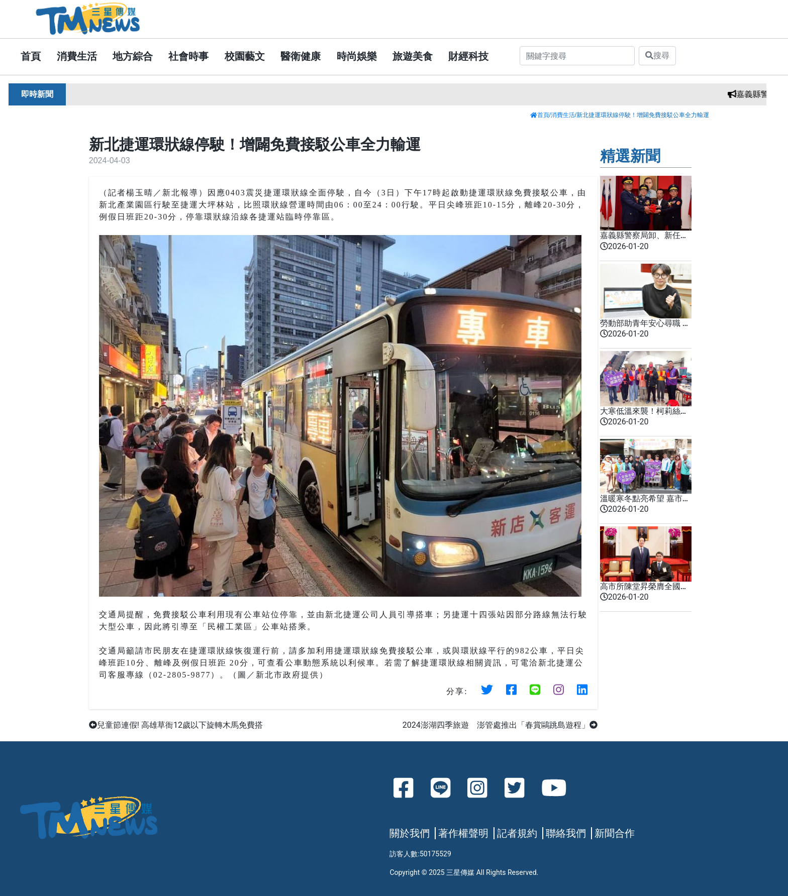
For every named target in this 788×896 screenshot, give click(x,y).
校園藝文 (245, 56)
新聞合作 (615, 833)
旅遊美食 (412, 56)
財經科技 (468, 56)
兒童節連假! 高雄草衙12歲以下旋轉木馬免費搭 (176, 725)
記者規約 (517, 833)
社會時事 (188, 56)
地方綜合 (133, 56)
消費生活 (77, 56)
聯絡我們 (566, 833)
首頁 (31, 56)
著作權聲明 (463, 833)
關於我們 (409, 833)
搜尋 (657, 55)
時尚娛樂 (357, 56)
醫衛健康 (300, 56)
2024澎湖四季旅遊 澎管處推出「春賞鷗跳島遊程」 (500, 725)
